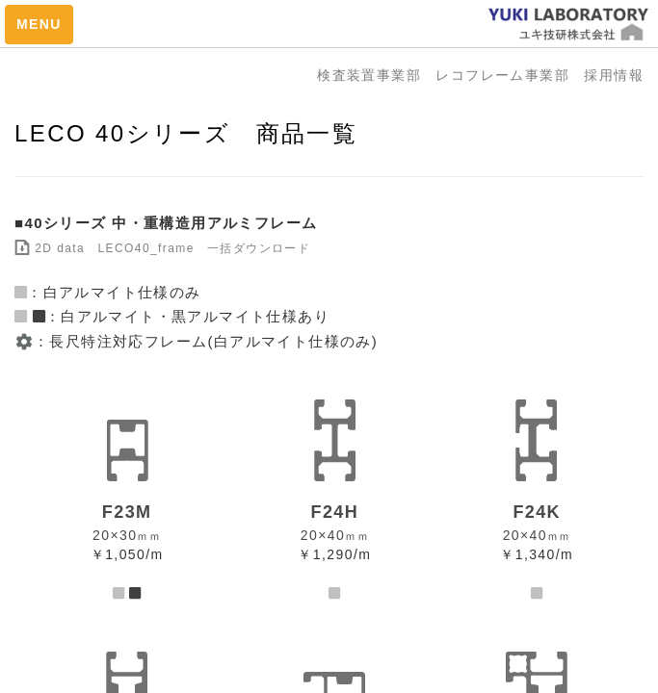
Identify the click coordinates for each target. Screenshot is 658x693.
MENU (39, 24)
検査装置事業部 (376, 75)
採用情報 (614, 75)
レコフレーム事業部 (509, 75)
